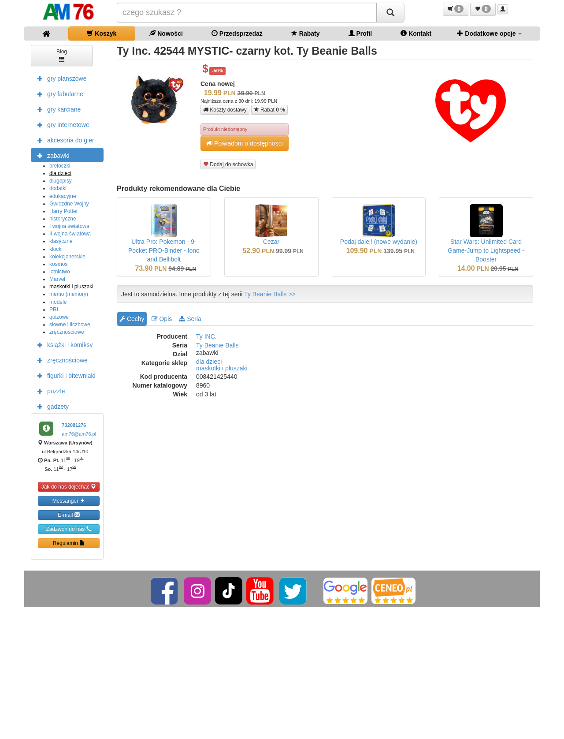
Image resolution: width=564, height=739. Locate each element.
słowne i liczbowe (69, 324)
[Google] (345, 590)
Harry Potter (63, 211)
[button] (455, 9)
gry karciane (57, 109)
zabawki (51, 155)
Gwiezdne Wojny (69, 204)
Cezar (271, 241)
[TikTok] (228, 590)
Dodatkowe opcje (489, 33)
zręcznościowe (66, 332)
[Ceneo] (393, 590)
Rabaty (305, 33)
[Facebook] (165, 590)
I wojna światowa (69, 226)
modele (58, 302)
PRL (54, 309)
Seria (190, 318)
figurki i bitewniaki (64, 375)
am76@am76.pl (79, 434)
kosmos (58, 264)
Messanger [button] (68, 500)
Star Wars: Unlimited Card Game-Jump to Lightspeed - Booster (486, 250)
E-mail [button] (68, 514)
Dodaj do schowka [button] (228, 164)
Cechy (132, 318)
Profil (360, 33)
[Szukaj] (390, 12)
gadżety (51, 406)
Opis (162, 318)
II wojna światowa (70, 234)
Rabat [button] (269, 109)
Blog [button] (61, 55)
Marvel (57, 279)
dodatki (58, 188)
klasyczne (61, 241)
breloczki (59, 166)
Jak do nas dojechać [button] (68, 486)
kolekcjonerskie (67, 257)
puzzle (49, 391)
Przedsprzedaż (237, 33)
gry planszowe (60, 78)
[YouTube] (260, 590)
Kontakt (416, 33)
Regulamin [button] (69, 543)
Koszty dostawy (225, 110)
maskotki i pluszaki (71, 287)
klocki (56, 249)
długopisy (60, 181)
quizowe (59, 317)
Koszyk (101, 33)
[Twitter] (293, 590)
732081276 (74, 425)
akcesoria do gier (63, 140)
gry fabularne (58, 93)
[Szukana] (247, 12)
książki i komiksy (63, 344)
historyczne (62, 219)
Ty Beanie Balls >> (270, 294)
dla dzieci (60, 173)
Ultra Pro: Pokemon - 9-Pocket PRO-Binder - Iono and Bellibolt (164, 250)
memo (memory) (68, 294)
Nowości (165, 33)
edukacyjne (62, 196)
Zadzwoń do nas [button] (68, 529)
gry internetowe (61, 124)
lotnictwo (59, 272)
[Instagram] (198, 590)
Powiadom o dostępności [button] (244, 143)
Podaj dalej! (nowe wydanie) (378, 241)
